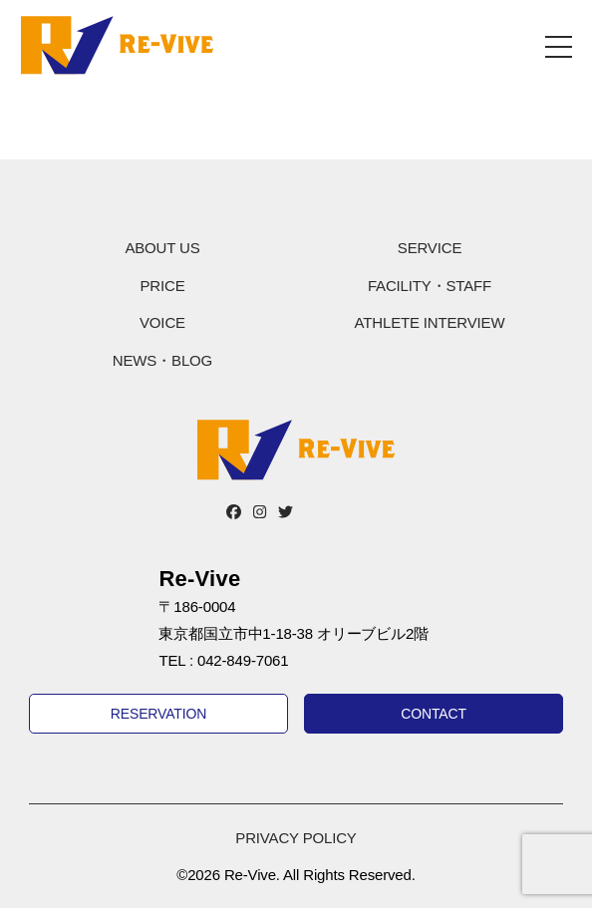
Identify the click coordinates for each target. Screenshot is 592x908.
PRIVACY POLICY (295, 837)
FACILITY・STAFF (429, 285)
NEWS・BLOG (162, 360)
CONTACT (433, 714)
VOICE (162, 322)
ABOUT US (162, 247)
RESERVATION (158, 714)
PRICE (162, 285)
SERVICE (429, 247)
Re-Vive (117, 45)
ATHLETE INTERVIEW (430, 322)
